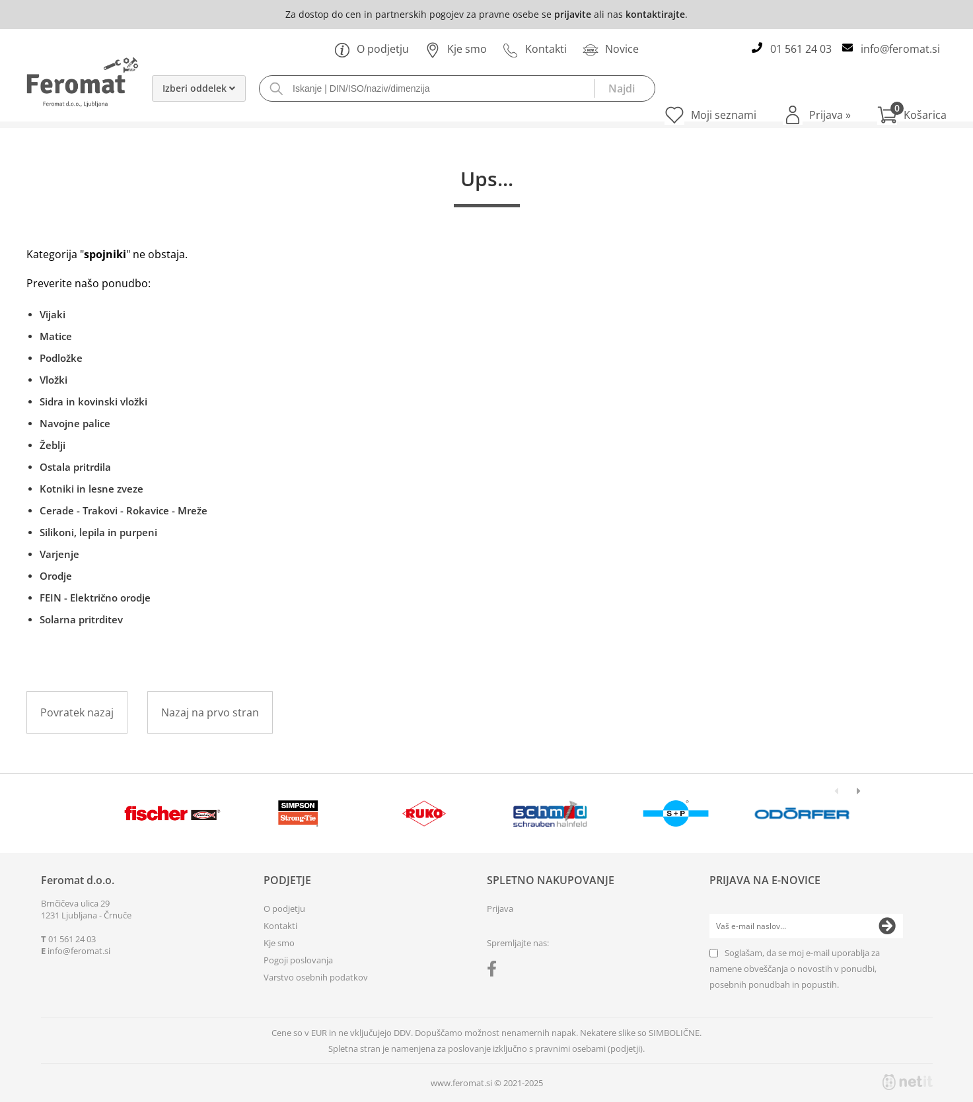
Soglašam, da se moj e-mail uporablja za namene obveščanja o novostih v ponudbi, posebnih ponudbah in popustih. (794, 968)
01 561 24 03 (801, 49)
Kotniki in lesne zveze (91, 488)
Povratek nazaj (77, 712)
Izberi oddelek (198, 88)
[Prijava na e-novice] (887, 926)
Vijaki (52, 314)
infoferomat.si (900, 49)
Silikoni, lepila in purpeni (98, 532)
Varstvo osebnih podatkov (316, 977)
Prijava (830, 115)
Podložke (61, 357)
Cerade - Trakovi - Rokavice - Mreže (123, 510)
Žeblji (52, 445)
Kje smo (456, 49)
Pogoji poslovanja (298, 960)
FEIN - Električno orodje (95, 597)
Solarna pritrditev (81, 619)
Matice (56, 336)
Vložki (53, 379)
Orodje (56, 575)
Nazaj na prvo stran (210, 712)
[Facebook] (495, 971)
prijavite (572, 14)
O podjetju (371, 49)
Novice (611, 49)
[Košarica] (912, 115)
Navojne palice (75, 423)
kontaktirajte (655, 14)
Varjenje (59, 554)
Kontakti (535, 49)
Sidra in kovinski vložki (93, 401)
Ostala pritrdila (75, 466)
